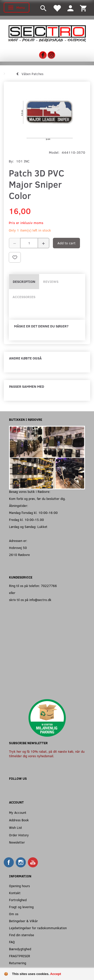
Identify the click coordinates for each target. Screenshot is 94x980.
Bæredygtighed (20, 949)
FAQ (12, 942)
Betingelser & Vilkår (23, 921)
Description (24, 281)
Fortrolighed (18, 900)
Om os (13, 914)
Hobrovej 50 (18, 547)
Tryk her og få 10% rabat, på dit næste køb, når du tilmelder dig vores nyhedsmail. (46, 753)
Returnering (17, 963)
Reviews (50, 281)
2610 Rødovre (19, 554)
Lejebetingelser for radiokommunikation (38, 928)
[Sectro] (47, 33)
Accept (55, 974)
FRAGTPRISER (19, 956)
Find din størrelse (21, 935)
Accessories (24, 296)
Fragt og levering (21, 907)
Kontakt (15, 893)
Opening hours (19, 886)
